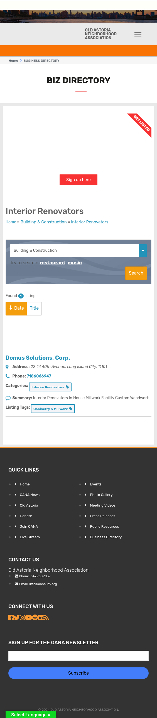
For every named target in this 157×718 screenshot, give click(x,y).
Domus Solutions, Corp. (38, 357)
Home (13, 61)
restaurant (52, 262)
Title (34, 308)
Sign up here (78, 179)
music (75, 262)
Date (16, 308)
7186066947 (39, 376)
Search (136, 273)
